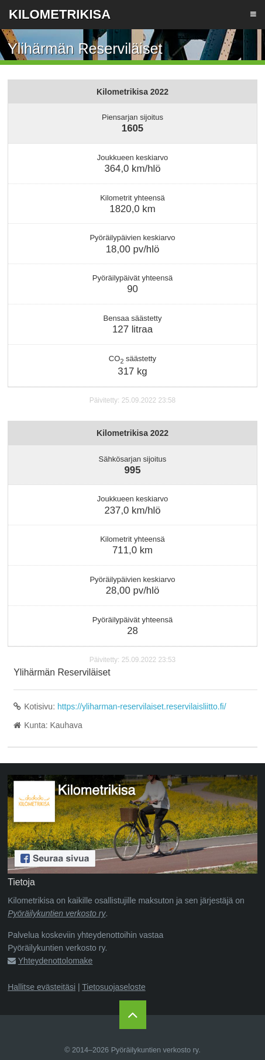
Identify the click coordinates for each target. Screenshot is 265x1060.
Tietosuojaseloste (113, 987)
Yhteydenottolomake (55, 960)
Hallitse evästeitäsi (41, 987)
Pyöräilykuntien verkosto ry (56, 913)
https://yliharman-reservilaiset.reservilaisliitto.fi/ (141, 706)
